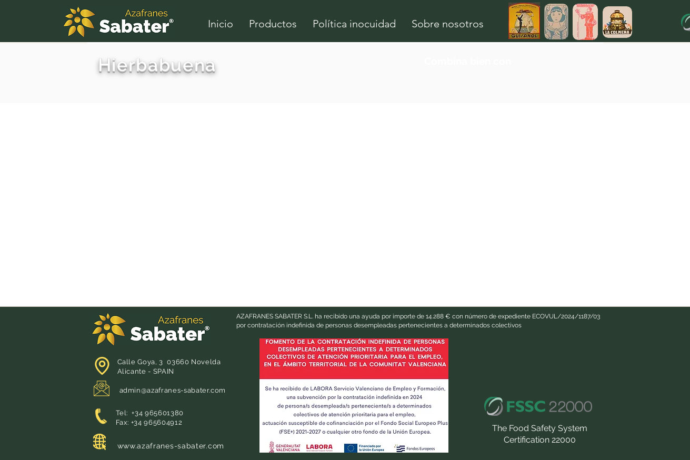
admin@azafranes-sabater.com (172, 390)
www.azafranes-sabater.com (171, 446)
